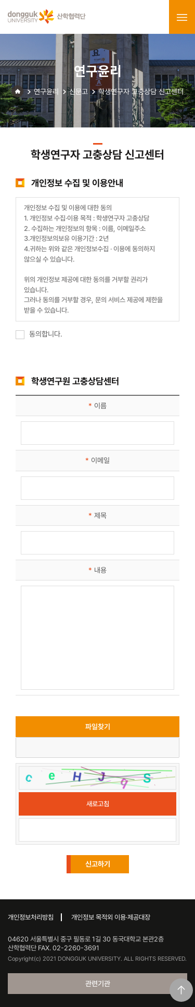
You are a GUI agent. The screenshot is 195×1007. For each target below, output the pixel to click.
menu (182, 17)
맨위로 (181, 990)
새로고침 (97, 804)
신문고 (78, 91)
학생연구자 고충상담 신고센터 (141, 91)
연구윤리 (46, 91)
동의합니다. (39, 334)
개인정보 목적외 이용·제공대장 (110, 917)
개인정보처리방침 (31, 917)
